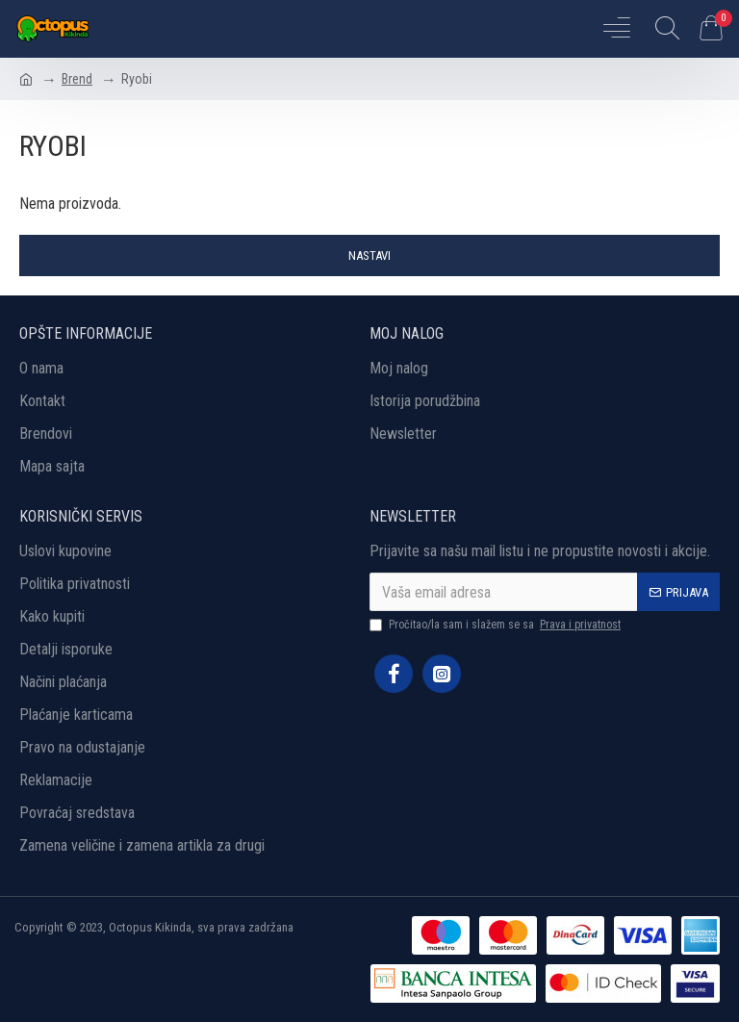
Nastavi (369, 255)
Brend (77, 79)
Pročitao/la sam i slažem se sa (497, 624)
